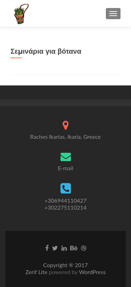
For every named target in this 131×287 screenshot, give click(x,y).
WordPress (91, 272)
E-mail (65, 168)
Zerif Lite (37, 272)
